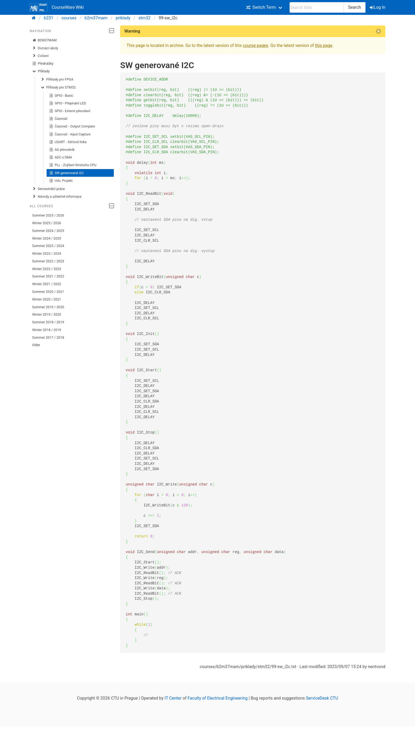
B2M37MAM (44, 40)
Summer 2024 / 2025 (48, 231)
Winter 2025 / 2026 (46, 223)
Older (36, 345)
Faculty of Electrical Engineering (218, 698)
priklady (123, 17)
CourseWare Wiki (57, 7)
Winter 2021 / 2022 (46, 284)
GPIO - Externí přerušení (69, 111)
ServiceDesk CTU (322, 698)
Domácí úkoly (45, 48)
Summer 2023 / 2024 (48, 246)
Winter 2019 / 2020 (46, 314)
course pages (255, 45)
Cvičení (40, 56)
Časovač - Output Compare (72, 126)
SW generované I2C (66, 173)
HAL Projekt (61, 181)
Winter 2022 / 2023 (46, 269)
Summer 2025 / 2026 (48, 215)
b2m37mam (96, 17)
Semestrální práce (48, 189)
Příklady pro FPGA (57, 79)
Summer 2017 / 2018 (48, 337)
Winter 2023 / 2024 (46, 253)
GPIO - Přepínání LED (67, 103)
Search (354, 7)
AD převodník (62, 150)
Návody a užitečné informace (57, 197)
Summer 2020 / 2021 (48, 292)
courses (68, 17)
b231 (48, 17)
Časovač (58, 119)
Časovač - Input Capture (70, 134)
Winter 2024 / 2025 (46, 238)
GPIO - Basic (61, 96)
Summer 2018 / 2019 (48, 322)
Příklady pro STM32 (58, 87)
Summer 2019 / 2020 (48, 307)
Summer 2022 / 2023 (48, 261)
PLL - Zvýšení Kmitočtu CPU (72, 165)
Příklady (41, 71)
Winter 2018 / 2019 (46, 330)
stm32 (144, 17)
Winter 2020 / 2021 (46, 299)
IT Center (173, 698)
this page (323, 45)
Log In (378, 7)
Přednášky (42, 63)
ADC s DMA (60, 157)
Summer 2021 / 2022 (48, 276)
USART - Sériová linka (68, 142)
